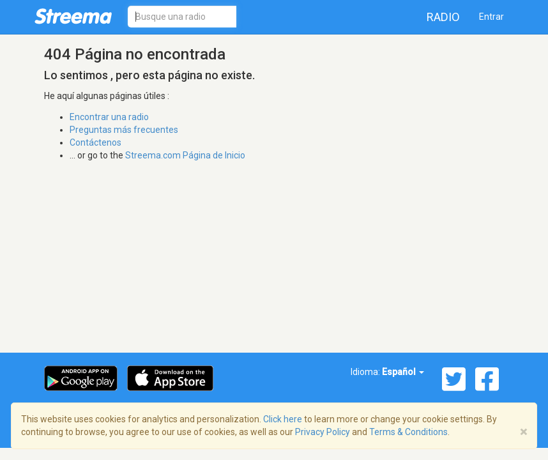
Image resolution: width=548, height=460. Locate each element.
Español (403, 372)
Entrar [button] (491, 17)
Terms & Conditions (408, 432)
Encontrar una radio (109, 117)
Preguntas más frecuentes (124, 130)
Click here (282, 419)
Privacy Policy (322, 432)
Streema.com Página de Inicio (185, 155)
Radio (443, 17)
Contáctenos (95, 142)
